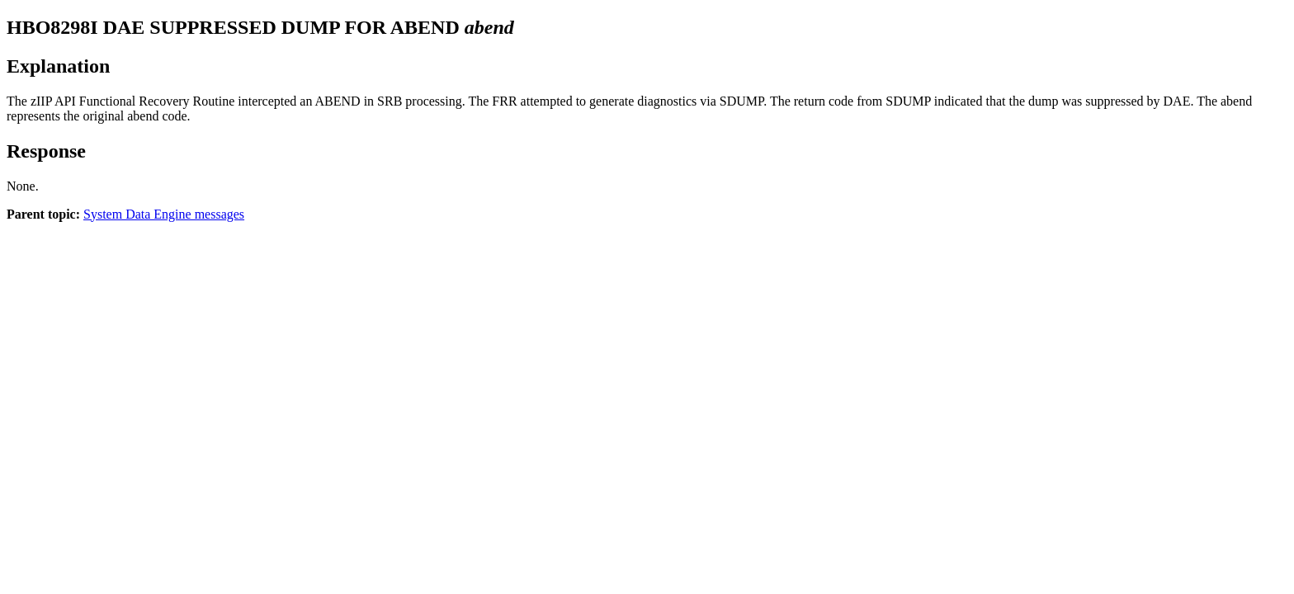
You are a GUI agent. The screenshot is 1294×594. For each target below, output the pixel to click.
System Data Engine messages (163, 214)
